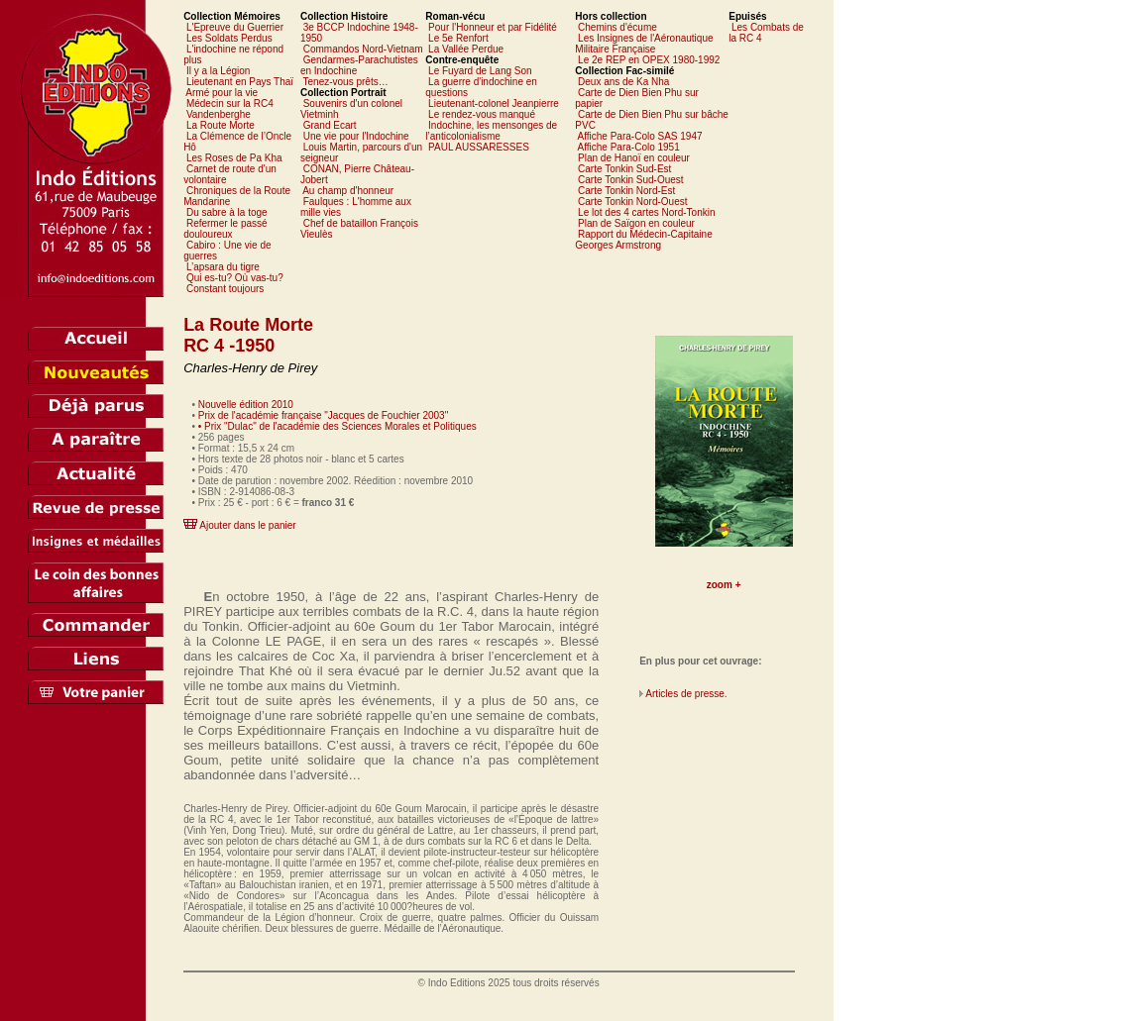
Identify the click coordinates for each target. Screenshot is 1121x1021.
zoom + (724, 584)
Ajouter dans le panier (247, 525)
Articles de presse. (686, 693)
